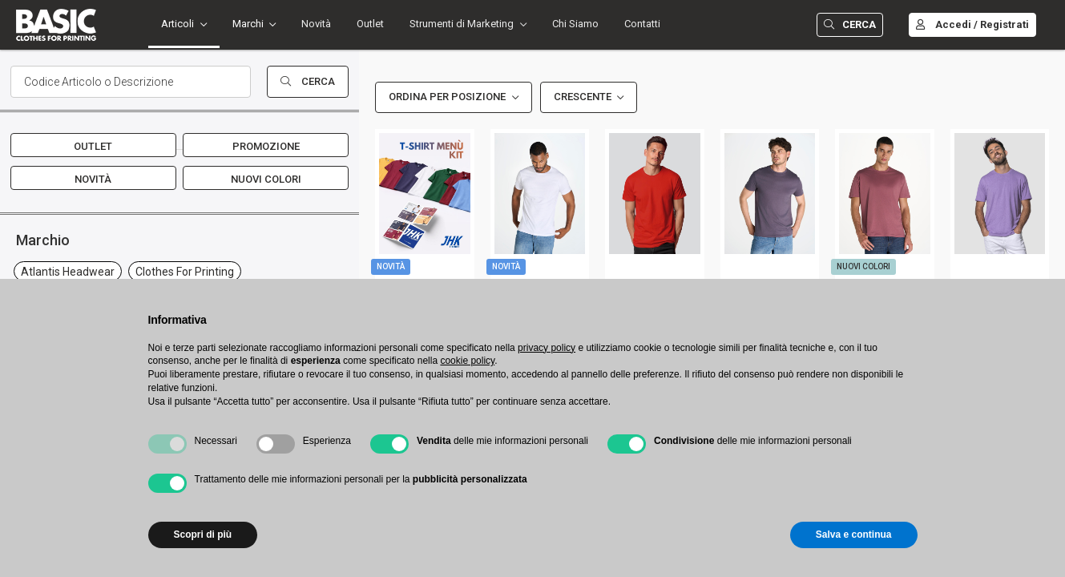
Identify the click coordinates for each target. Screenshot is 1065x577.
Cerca (850, 24)
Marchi (248, 24)
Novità (316, 24)
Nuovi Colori (266, 179)
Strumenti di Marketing (461, 24)
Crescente (582, 97)
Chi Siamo (575, 24)
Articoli (177, 24)
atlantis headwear (68, 271)
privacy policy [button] (546, 347)
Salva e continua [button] (854, 534)
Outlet (370, 24)
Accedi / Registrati (972, 24)
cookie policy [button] (467, 360)
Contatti (642, 24)
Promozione (266, 146)
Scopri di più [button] (203, 534)
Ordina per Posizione (447, 97)
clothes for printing (184, 271)
